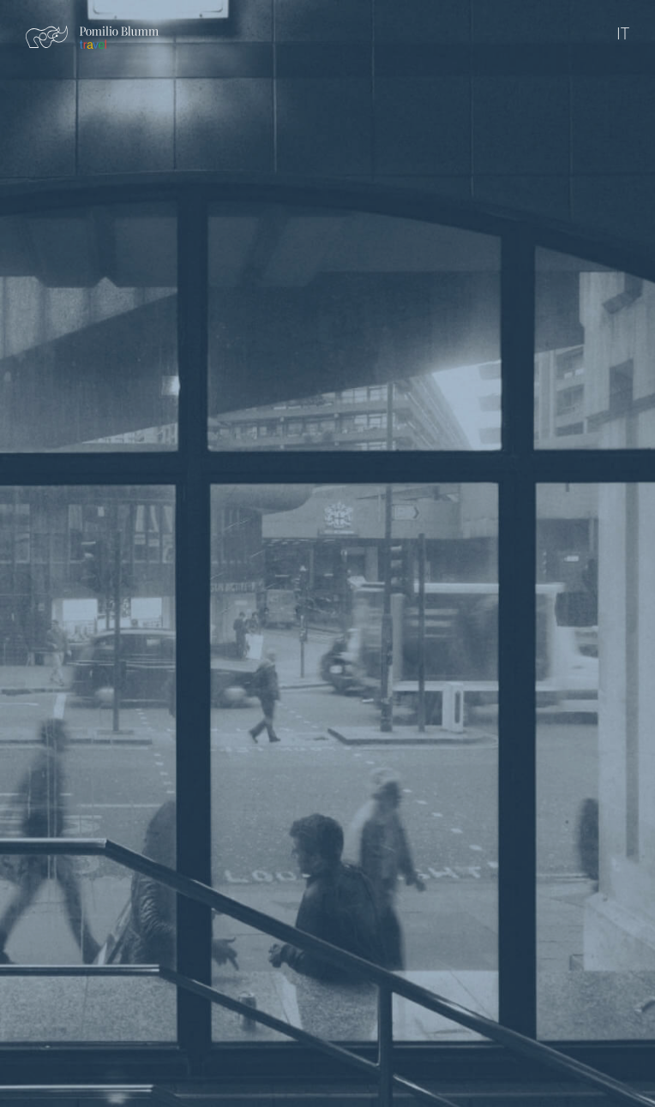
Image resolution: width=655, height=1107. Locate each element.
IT (622, 34)
